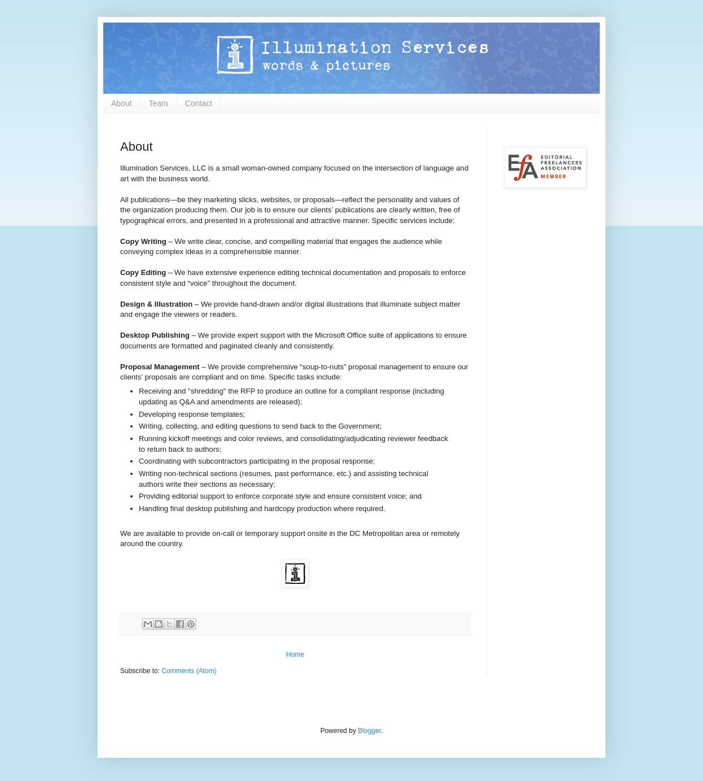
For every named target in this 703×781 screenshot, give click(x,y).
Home (295, 654)
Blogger (369, 731)
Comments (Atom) (188, 671)
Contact (198, 103)
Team (158, 103)
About (121, 103)
